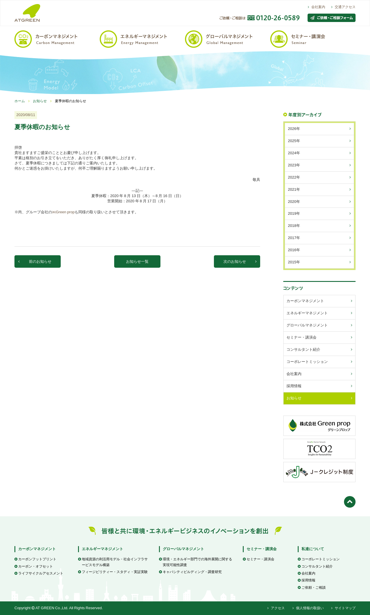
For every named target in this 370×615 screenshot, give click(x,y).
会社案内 (316, 7)
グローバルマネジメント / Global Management (227, 38)
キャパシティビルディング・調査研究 (190, 572)
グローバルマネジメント (183, 549)
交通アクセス (343, 7)
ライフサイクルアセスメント (38, 573)
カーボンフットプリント (35, 559)
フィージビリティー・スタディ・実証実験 (113, 572)
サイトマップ (343, 608)
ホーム (19, 101)
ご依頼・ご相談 (312, 587)
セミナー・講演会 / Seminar (313, 38)
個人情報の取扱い (308, 608)
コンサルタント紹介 (315, 566)
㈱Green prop (63, 212)
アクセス (276, 608)
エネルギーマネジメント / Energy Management (142, 38)
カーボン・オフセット (33, 566)
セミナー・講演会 (262, 549)
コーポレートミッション (319, 559)
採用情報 (306, 580)
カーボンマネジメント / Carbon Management (57, 38)
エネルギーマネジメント (102, 549)
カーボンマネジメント (37, 549)
